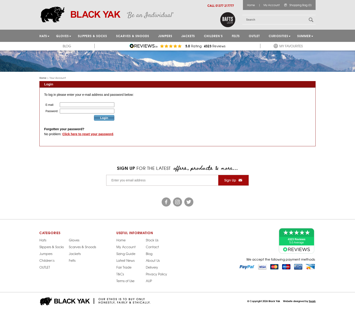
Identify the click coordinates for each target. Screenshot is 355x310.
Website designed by (299, 301)
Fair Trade (124, 267)
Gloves (74, 240)
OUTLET (254, 36)
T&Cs (120, 274)
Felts (236, 36)
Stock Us (152, 240)
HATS (43, 36)
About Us (153, 260)
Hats (42, 240)
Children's (213, 36)
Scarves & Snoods (132, 36)
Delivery (152, 267)
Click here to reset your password (87, 134)
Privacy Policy (156, 274)
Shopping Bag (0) (300, 5)
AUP (149, 281)
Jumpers (45, 253)
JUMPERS (165, 36)
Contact (152, 247)
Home (251, 5)
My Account (272, 5)
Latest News (125, 260)
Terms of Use (125, 281)
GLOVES (62, 36)
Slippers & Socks (92, 36)
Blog (67, 46)
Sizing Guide (125, 253)
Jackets (188, 36)
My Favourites (291, 46)
